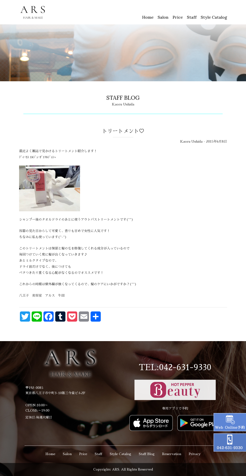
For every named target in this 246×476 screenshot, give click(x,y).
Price (177, 17)
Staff (192, 17)
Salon (163, 17)
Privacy (194, 454)
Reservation (171, 454)
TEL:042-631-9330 (175, 367)
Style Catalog (214, 17)
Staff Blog (147, 454)
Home (148, 17)
